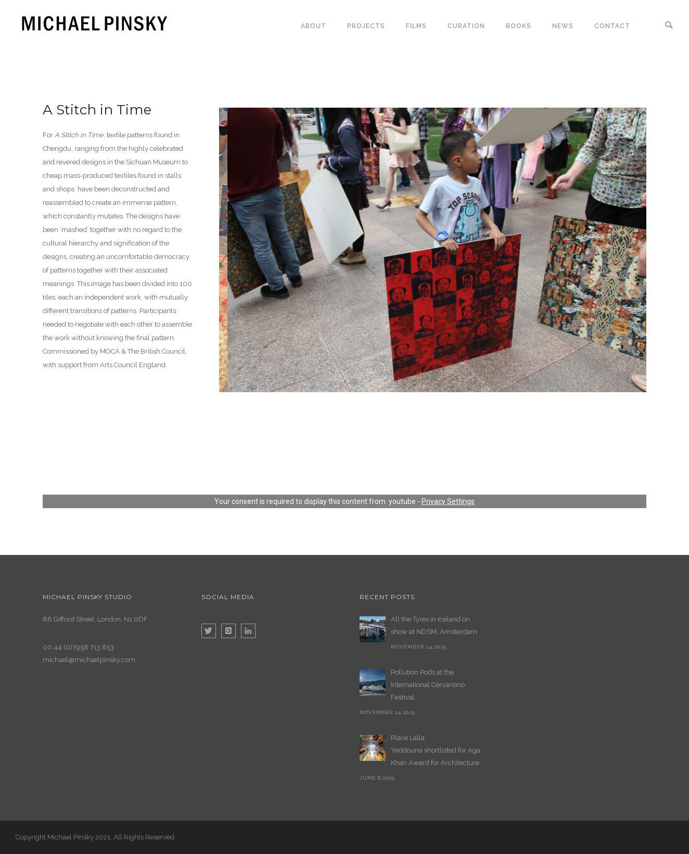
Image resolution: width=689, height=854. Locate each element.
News (562, 26)
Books (518, 26)
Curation (466, 26)
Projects (366, 26)
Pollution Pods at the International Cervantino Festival (428, 684)
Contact (612, 26)
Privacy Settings (448, 501)
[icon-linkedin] (248, 631)
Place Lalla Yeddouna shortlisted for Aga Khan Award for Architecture (435, 750)
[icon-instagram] (231, 631)
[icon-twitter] (211, 631)
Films (416, 26)
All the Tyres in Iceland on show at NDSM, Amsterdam (434, 625)
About (313, 26)
